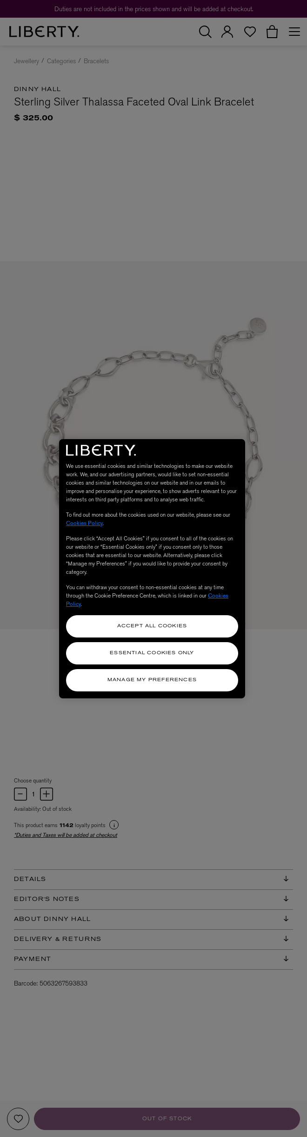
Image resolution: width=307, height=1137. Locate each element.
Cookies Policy (84, 523)
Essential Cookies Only (152, 653)
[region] (152, 568)
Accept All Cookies (152, 626)
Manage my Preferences (152, 680)
